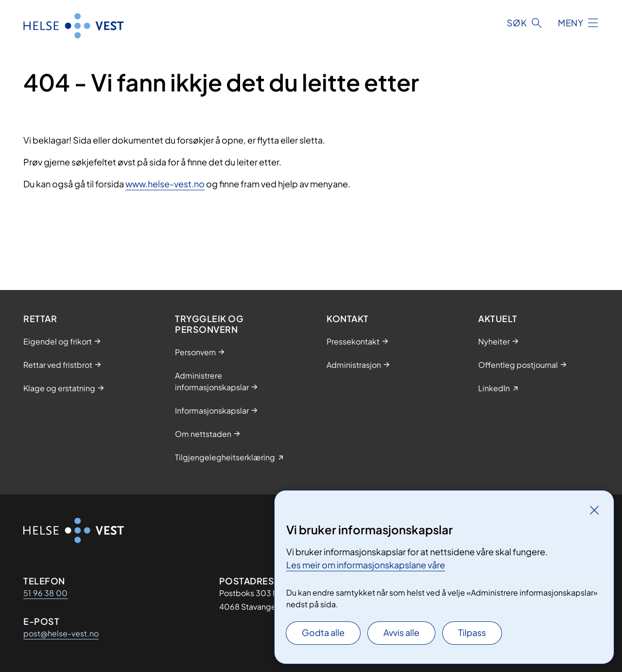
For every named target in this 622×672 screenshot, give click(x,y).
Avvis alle (401, 632)
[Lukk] (594, 510)
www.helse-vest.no (165, 183)
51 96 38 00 (45, 593)
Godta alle (323, 632)
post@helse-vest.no (61, 633)
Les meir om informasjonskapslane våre (365, 564)
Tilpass (472, 632)
